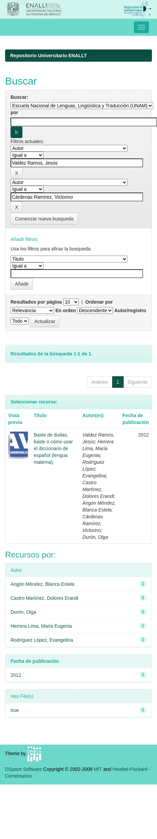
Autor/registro (130, 310)
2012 (16, 675)
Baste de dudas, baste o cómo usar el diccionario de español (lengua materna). (53, 448)
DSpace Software (23, 769)
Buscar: (19, 97)
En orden (65, 310)
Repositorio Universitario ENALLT (48, 55)
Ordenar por (99, 302)
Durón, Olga (23, 612)
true (15, 710)
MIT (98, 769)
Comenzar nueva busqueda (44, 219)
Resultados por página (36, 302)
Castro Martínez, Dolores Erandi (44, 598)
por (14, 112)
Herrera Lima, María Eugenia (41, 626)
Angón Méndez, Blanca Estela (42, 584)
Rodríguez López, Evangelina (42, 640)
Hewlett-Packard (129, 769)
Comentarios (18, 776)
